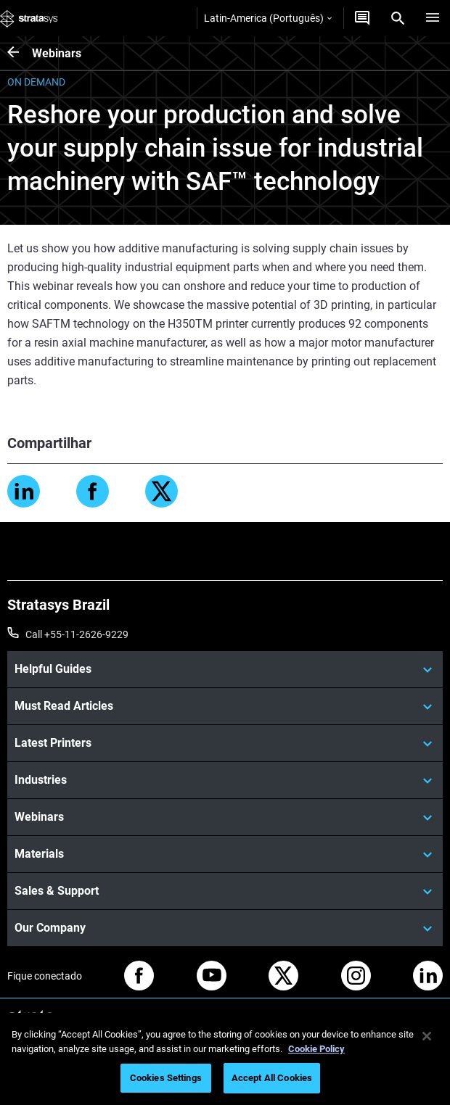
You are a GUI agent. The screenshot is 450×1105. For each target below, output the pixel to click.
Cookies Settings (166, 1077)
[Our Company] (225, 928)
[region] (225, 1059)
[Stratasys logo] (29, 18)
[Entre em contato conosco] (362, 18)
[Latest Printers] (225, 743)
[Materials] (225, 854)
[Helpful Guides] (225, 669)
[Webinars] (19, 53)
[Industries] (225, 780)
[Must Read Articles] (225, 706)
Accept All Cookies (272, 1077)
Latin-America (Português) (268, 18)
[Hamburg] (432, 18)
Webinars (56, 53)
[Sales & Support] (225, 891)
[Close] (427, 1036)
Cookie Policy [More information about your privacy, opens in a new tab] (316, 1048)
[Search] (397, 18)
